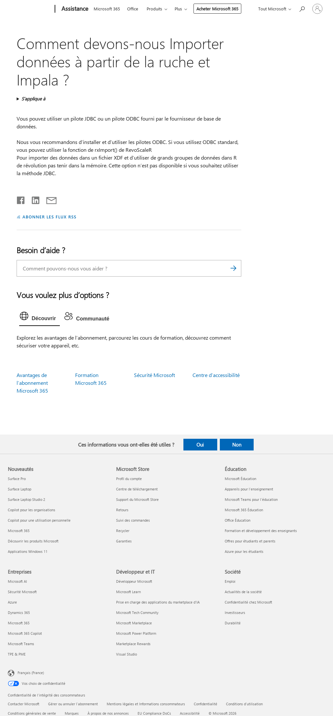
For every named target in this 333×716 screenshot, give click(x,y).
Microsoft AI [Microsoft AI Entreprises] (17, 581)
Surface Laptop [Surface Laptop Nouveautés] (19, 489)
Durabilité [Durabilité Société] (233, 622)
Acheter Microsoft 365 (217, 8)
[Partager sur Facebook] (21, 199)
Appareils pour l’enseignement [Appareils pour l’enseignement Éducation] (249, 489)
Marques (72, 713)
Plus (178, 8)
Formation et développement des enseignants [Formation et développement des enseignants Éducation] (261, 530)
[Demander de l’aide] (302, 8)
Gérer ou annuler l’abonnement (73, 703)
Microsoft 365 (107, 8)
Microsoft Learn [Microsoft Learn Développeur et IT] (128, 591)
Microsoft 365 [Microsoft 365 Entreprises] (19, 622)
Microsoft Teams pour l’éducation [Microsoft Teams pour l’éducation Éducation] (251, 499)
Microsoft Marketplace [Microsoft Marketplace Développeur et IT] (134, 622)
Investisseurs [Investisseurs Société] (235, 612)
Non (236, 444)
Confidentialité (205, 703)
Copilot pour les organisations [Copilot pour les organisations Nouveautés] (31, 509)
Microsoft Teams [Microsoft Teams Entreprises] (21, 643)
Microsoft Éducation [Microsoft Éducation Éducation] (240, 478)
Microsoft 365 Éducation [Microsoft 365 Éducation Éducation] (244, 509)
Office (132, 8)
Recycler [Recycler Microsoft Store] (122, 530)
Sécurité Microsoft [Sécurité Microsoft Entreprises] (22, 591)
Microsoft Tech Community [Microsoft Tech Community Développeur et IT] (137, 612)
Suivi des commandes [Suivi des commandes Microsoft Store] (133, 520)
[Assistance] (74, 9)
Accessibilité (190, 713)
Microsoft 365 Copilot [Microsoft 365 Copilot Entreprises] (25, 633)
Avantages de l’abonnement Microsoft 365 (32, 382)
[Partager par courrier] (48, 199)
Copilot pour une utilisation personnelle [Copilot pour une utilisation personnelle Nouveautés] (39, 520)
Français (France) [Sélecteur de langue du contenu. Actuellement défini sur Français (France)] (31, 672)
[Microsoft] (30, 9)
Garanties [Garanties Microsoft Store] (124, 541)
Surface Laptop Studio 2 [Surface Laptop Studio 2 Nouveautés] (26, 499)
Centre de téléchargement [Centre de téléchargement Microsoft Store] (137, 489)
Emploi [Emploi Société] (230, 581)
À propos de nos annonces (108, 713)
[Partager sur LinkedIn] (33, 199)
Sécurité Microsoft (154, 374)
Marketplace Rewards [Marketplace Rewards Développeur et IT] (133, 643)
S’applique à (33, 99)
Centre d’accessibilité (216, 374)
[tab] (39, 317)
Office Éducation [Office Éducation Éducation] (237, 520)
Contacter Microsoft (23, 703)
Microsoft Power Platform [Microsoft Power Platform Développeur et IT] (136, 633)
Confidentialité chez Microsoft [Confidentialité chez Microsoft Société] (248, 602)
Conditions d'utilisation (244, 703)
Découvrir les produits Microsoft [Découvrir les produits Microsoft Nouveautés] (33, 541)
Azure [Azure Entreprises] (12, 602)
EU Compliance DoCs (154, 713)
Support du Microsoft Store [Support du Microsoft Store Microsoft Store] (137, 499)
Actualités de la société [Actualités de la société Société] (243, 591)
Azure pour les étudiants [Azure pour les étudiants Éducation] (244, 551)
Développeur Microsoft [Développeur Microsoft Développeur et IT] (134, 581)
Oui (200, 444)
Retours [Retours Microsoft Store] (122, 509)
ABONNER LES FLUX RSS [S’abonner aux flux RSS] (49, 216)
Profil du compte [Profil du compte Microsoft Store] (129, 478)
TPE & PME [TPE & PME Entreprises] (17, 654)
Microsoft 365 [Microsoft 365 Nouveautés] (19, 530)
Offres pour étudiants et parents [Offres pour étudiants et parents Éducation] (250, 541)
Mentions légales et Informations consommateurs (146, 703)
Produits (154, 8)
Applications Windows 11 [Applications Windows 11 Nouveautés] (27, 551)
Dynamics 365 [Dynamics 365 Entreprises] (19, 612)
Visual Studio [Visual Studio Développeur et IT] (126, 654)
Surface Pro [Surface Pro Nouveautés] (17, 478)
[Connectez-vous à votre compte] (317, 9)
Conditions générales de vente (32, 713)
